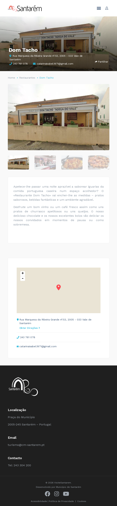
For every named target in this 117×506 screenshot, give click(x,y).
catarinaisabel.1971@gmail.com (55, 63)
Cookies (81, 501)
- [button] (22, 278)
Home (11, 77)
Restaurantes (27, 77)
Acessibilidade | (40, 501)
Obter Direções (29, 327)
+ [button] (22, 273)
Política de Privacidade (61, 501)
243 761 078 (20, 63)
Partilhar (101, 61)
